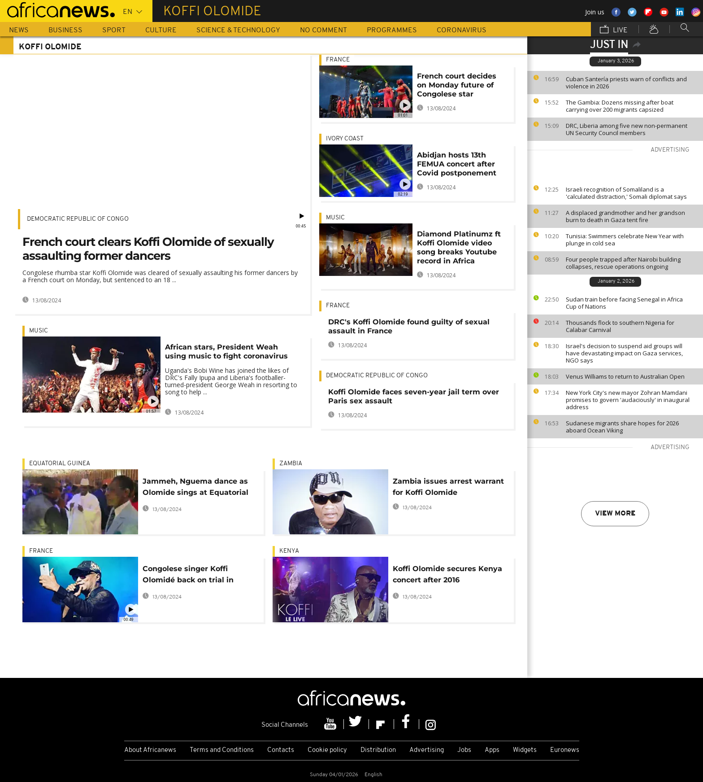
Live (614, 30)
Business (65, 30)
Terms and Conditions (222, 750)
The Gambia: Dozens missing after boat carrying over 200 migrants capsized (619, 106)
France (338, 60)
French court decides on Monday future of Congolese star (456, 85)
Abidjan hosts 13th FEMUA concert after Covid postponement (456, 164)
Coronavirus (461, 30)
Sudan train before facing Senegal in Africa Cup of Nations (624, 303)
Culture (161, 30)
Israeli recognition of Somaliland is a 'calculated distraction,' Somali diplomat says (626, 193)
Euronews (564, 750)
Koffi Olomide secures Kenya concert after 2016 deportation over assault (447, 575)
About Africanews (150, 750)
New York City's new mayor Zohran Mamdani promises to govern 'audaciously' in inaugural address (628, 400)
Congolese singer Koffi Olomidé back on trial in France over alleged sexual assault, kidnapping (193, 575)
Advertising (426, 750)
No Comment (323, 30)
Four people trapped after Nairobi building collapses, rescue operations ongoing (623, 263)
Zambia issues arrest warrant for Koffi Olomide (448, 487)
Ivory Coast (345, 138)
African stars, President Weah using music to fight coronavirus (226, 351)
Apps (492, 750)
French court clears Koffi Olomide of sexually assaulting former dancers (148, 249)
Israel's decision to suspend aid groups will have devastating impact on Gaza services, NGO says (624, 353)
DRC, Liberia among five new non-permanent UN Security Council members (626, 129)
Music (38, 331)
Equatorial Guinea (59, 463)
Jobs (464, 750)
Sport (114, 30)
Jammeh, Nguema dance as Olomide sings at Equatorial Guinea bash (195, 488)
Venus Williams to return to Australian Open (625, 376)
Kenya (289, 551)
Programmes (392, 30)
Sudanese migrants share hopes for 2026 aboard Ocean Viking (622, 426)
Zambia (290, 463)
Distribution (378, 750)
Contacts (280, 750)
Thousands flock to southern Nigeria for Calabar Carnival (620, 326)
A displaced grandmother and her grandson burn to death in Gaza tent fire (625, 216)
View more (615, 513)
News (19, 30)
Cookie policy (327, 750)
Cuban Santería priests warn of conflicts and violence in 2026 (626, 82)
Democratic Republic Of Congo (78, 219)
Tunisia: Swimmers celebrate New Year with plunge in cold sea (625, 239)
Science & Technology (238, 30)
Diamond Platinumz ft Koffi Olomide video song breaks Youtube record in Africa (459, 247)
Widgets (525, 750)
